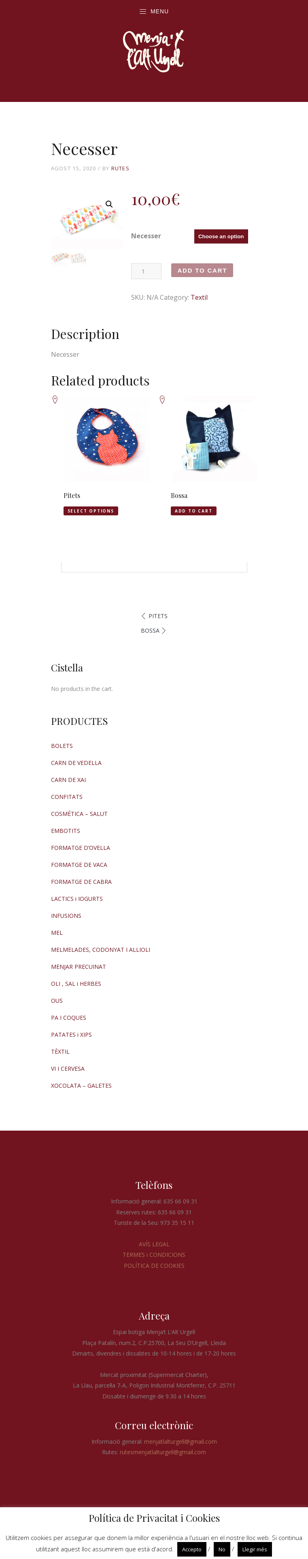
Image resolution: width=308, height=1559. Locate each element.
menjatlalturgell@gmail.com (180, 1441)
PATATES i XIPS (71, 1034)
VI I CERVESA (68, 1068)
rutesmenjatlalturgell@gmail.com (163, 1452)
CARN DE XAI (68, 780)
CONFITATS (67, 797)
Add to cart (202, 270)
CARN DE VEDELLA (76, 763)
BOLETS (62, 746)
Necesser (146, 235)
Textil (199, 297)
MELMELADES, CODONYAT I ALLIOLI (100, 949)
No (222, 1549)
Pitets (158, 616)
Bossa (150, 630)
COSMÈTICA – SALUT (79, 814)
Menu (154, 12)
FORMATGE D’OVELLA (80, 848)
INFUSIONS (66, 915)
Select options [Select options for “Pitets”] (91, 511)
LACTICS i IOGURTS (77, 898)
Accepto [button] (192, 1549)
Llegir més (254, 1549)
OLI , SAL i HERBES (76, 983)
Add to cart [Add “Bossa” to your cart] (193, 511)
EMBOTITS (65, 831)
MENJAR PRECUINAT (78, 966)
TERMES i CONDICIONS (154, 1254)
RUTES (120, 168)
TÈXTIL (60, 1051)
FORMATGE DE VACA (79, 864)
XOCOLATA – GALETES (81, 1085)
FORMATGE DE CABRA (81, 881)
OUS (57, 1000)
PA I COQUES (68, 1017)
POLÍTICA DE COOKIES (154, 1265)
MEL (57, 932)
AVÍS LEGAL (154, 1244)
